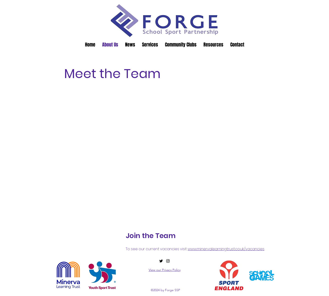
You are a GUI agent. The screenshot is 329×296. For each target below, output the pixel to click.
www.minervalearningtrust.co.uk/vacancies (226, 249)
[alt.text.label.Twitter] (161, 261)
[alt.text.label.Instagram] (168, 261)
